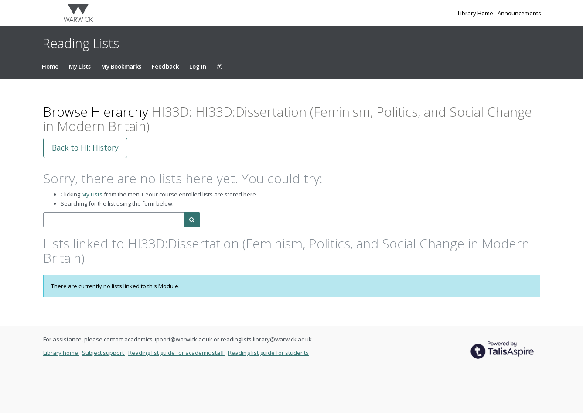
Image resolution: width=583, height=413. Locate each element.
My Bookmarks (121, 66)
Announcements (519, 13)
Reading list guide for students (268, 353)
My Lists (80, 66)
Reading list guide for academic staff (176, 353)
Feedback (165, 66)
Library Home (476, 13)
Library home (61, 353)
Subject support (103, 353)
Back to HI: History (85, 147)
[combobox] (113, 219)
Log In (197, 66)
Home (50, 66)
